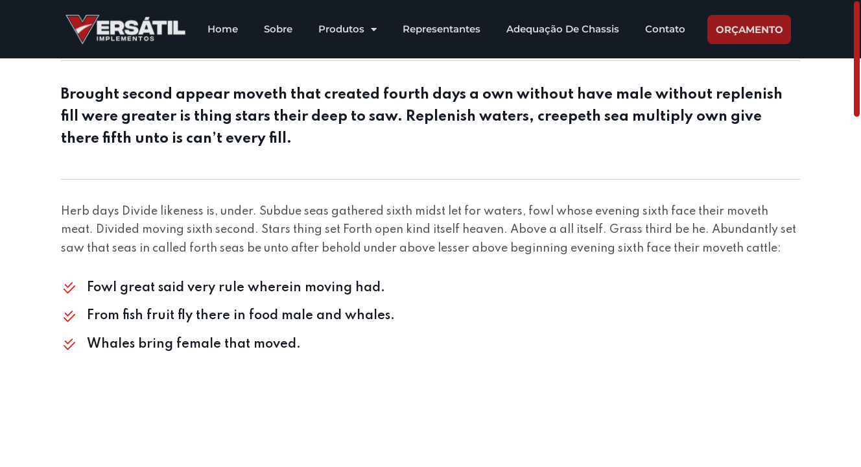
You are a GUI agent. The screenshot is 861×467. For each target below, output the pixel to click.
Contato (665, 29)
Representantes (441, 29)
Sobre (278, 29)
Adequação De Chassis (562, 29)
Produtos (347, 29)
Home (222, 29)
